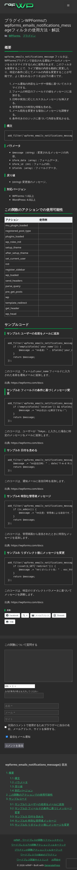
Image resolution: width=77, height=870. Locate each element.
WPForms (14, 35)
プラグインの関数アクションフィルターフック (38, 849)
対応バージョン (24, 790)
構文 (17, 778)
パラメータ (21, 782)
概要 (11, 772)
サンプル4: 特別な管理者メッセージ (35, 820)
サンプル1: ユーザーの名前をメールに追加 (39, 804)
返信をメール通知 (17, 736)
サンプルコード (18, 798)
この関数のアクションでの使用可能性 (31, 794)
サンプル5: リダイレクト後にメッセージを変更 (42, 824)
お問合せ (56, 859)
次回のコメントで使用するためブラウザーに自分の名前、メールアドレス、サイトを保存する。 (39, 727)
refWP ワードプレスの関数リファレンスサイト (38, 839)
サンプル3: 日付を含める (29, 816)
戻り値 (18, 786)
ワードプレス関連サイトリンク (32, 859)
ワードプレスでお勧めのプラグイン (38, 854)
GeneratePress (52, 865)
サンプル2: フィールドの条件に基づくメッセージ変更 (43, 810)
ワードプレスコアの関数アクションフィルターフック (38, 844)
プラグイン (29, 35)
